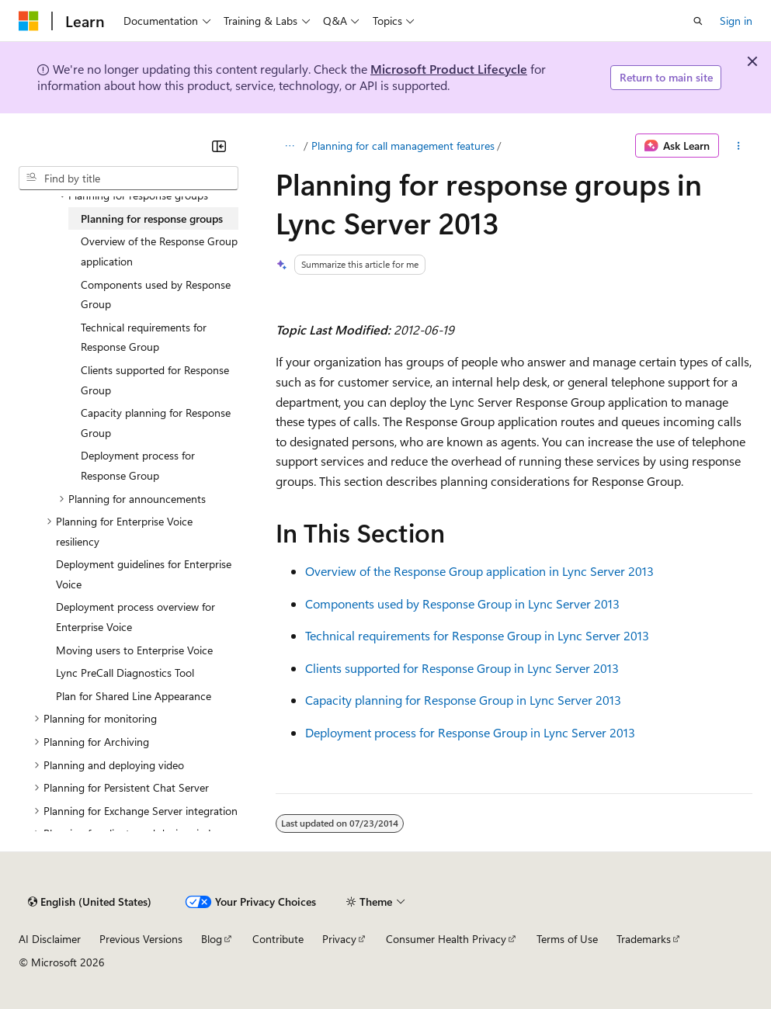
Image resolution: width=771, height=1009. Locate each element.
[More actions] (738, 145)
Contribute (278, 938)
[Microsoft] (29, 21)
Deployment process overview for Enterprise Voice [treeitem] (135, 616)
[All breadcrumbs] (289, 145)
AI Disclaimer (50, 938)
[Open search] (698, 21)
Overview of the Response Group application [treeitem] (159, 251)
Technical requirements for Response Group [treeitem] (144, 337)
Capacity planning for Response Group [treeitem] (156, 422)
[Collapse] (219, 146)
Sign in (736, 20)
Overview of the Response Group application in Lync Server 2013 (479, 571)
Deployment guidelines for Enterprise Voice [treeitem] (143, 574)
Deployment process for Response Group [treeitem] (138, 465)
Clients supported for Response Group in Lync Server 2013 (462, 668)
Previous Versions (140, 938)
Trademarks (643, 938)
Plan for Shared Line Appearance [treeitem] (133, 695)
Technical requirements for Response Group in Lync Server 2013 (477, 635)
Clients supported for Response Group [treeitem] (155, 379)
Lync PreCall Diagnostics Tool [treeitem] (125, 672)
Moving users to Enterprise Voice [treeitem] (134, 650)
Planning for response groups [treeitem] (152, 218)
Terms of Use (567, 938)
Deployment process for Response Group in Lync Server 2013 (470, 732)
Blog (211, 938)
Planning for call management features (403, 145)
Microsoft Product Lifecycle (448, 69)
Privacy (339, 938)
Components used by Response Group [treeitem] (156, 294)
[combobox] (128, 178)
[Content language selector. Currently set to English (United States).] (90, 901)
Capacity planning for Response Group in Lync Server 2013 (463, 700)
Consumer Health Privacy (446, 938)
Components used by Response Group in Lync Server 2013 (462, 603)
